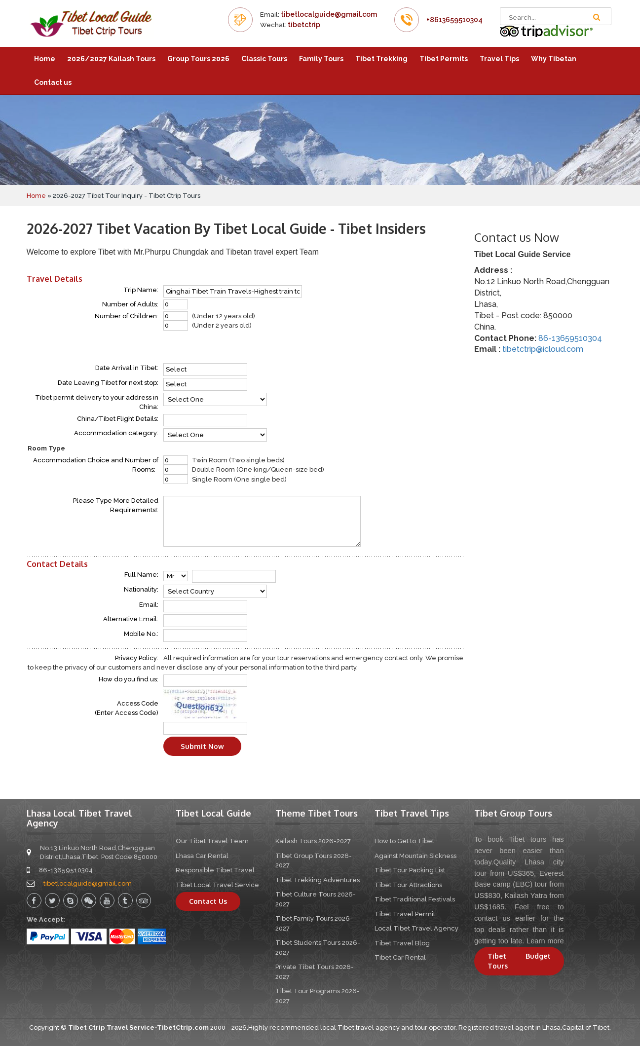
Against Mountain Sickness (415, 855)
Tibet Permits (443, 59)
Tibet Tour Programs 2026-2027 (317, 996)
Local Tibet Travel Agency (416, 928)
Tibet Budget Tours (519, 961)
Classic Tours (264, 59)
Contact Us (208, 901)
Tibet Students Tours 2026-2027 (317, 947)
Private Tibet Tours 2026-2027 (314, 971)
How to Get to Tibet (404, 841)
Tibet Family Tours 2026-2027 (314, 923)
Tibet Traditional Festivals (415, 899)
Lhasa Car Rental (202, 855)
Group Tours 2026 (198, 59)
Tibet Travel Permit (405, 914)
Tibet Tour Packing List (410, 870)
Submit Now (202, 746)
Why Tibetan (553, 59)
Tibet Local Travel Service (217, 885)
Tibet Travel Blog (402, 943)
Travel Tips (499, 59)
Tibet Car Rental (400, 957)
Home (44, 59)
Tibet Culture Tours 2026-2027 (315, 899)
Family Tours (321, 59)
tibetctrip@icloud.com (542, 349)
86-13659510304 (570, 338)
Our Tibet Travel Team (212, 841)
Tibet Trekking (381, 59)
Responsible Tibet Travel (215, 870)
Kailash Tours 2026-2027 (313, 841)
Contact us (53, 82)
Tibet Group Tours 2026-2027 (313, 860)
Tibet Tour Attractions (408, 885)
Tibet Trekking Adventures (317, 880)
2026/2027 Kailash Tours (111, 59)
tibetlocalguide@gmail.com (329, 14)
